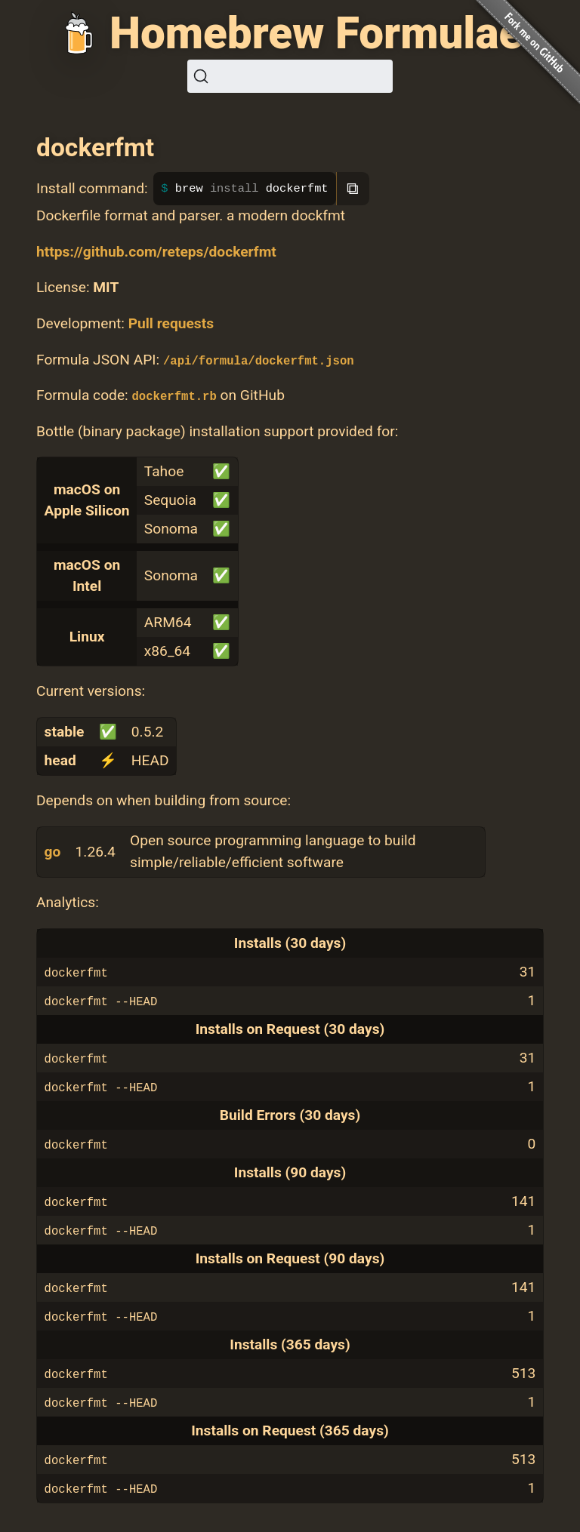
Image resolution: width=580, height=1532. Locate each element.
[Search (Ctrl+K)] (290, 76)
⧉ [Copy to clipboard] (353, 188)
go (53, 851)
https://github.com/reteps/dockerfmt (156, 251)
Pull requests (171, 323)
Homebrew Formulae (316, 33)
